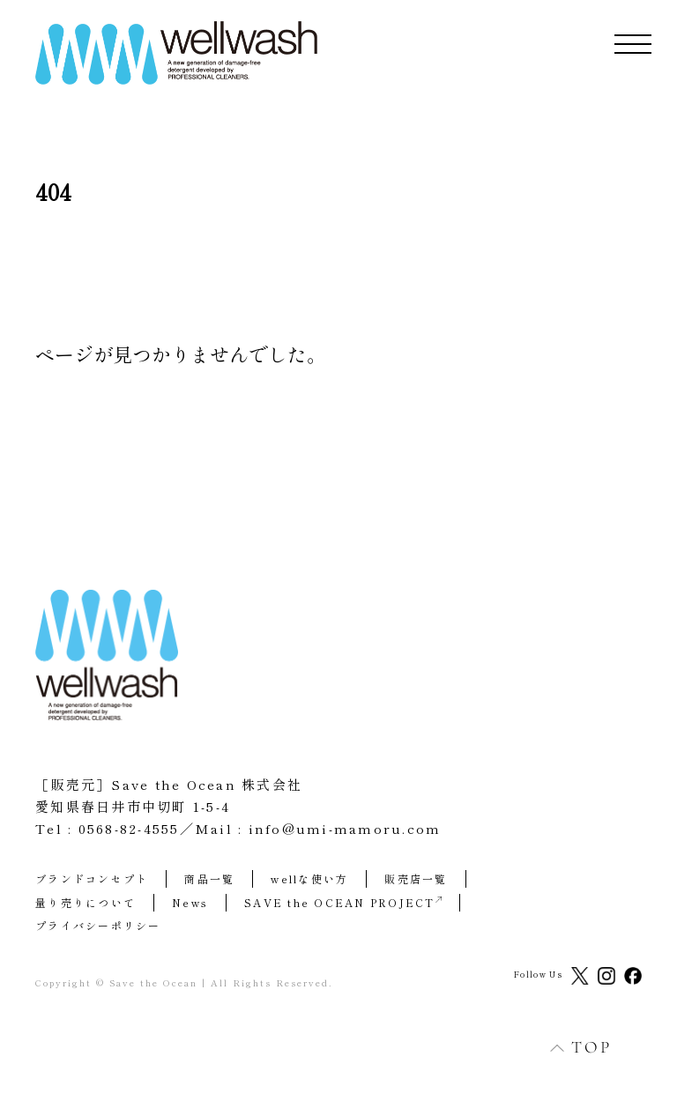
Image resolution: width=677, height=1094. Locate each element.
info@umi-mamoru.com (345, 828)
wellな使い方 (309, 878)
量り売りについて (85, 902)
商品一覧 (209, 878)
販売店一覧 (415, 878)
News (190, 902)
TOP (571, 1047)
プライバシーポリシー (98, 925)
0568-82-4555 (129, 828)
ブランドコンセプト (91, 878)
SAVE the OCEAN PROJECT (343, 902)
